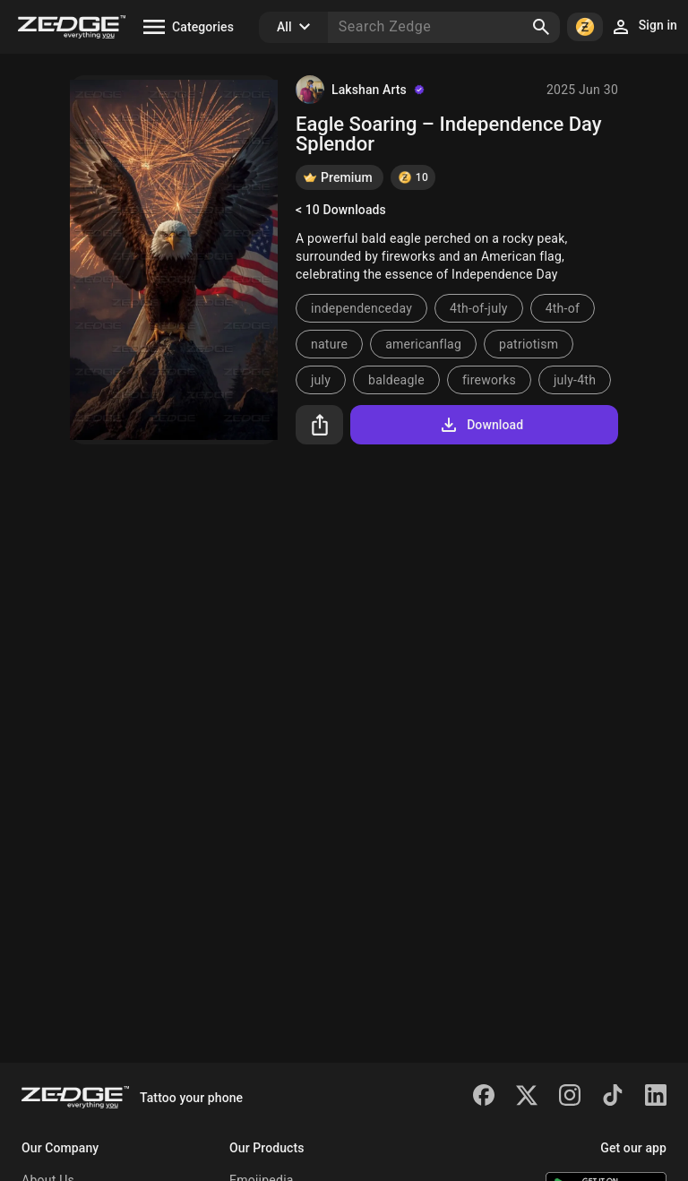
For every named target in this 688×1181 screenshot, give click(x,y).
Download (480, 424)
